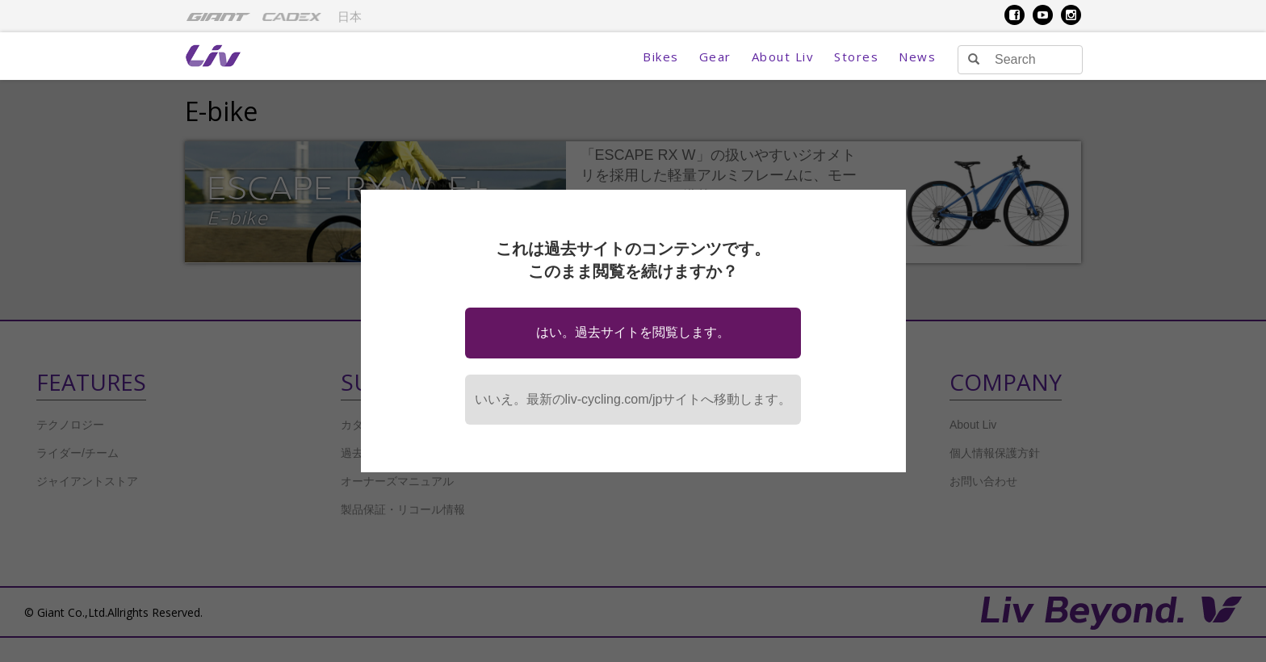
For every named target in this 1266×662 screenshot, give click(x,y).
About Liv (783, 56)
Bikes (661, 56)
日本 (349, 16)
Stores (856, 56)
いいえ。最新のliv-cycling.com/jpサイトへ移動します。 (633, 399)
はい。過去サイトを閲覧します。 (633, 332)
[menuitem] (218, 16)
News (917, 56)
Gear (715, 56)
